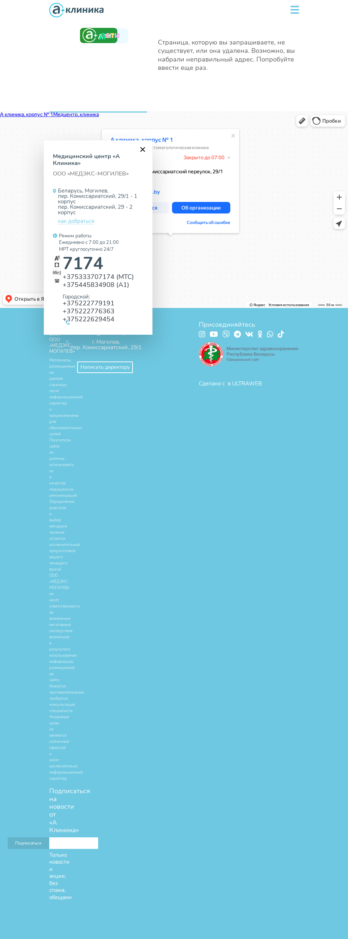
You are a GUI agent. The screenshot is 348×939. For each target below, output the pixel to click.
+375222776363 (88, 311)
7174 (83, 263)
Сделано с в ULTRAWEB (230, 383)
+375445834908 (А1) (96, 284)
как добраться (76, 221)
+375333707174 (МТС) (98, 276)
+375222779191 (88, 303)
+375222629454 (88, 318)
